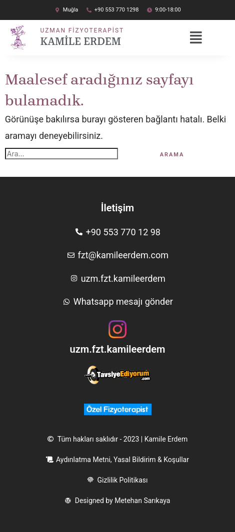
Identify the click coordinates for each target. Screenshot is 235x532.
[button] (199, 38)
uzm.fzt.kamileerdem (118, 349)
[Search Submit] (132, 153)
